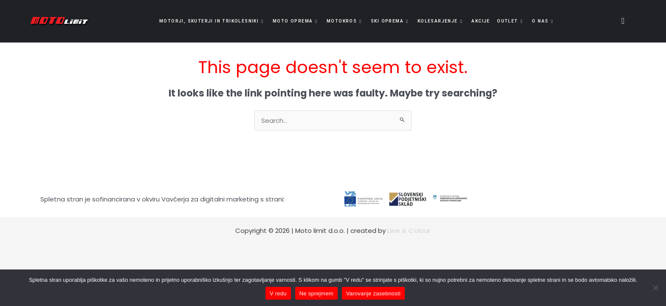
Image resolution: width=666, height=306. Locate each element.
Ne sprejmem (316, 293)
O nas (539, 21)
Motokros (345, 21)
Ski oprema (389, 21)
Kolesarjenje (439, 21)
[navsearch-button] (620, 21)
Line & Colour (408, 230)
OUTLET (508, 21)
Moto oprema (297, 21)
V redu (278, 293)
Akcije (479, 21)
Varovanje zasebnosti (373, 293)
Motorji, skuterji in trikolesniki (215, 21)
